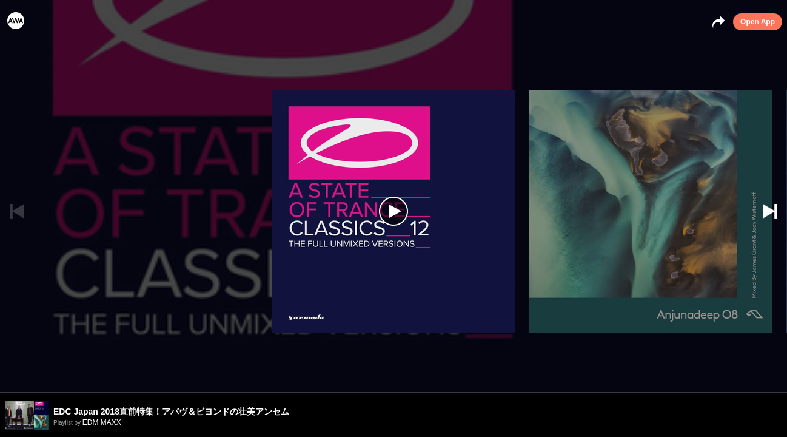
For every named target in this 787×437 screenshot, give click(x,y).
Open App (757, 22)
